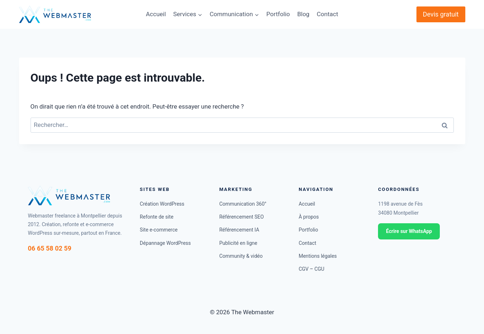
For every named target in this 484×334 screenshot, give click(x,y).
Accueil (156, 14)
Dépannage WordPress (165, 243)
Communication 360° (242, 204)
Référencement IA (239, 230)
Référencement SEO (241, 217)
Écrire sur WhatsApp (409, 231)
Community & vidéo (241, 256)
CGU (319, 269)
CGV (304, 269)
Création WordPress (162, 204)
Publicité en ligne (238, 243)
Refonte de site (157, 217)
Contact (327, 14)
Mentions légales (318, 256)
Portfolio (278, 14)
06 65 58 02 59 (50, 248)
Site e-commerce (159, 230)
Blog (303, 14)
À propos (309, 217)
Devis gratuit (441, 14)
